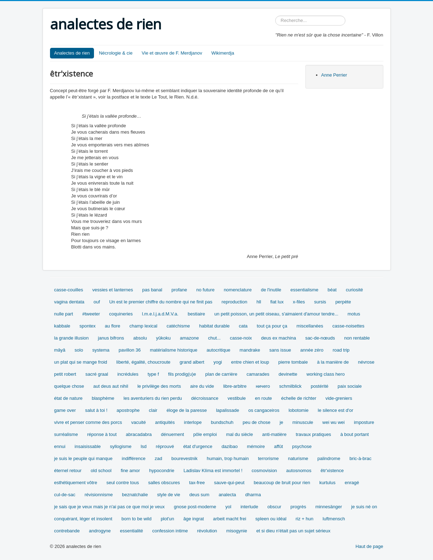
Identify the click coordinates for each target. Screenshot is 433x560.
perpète (343, 301)
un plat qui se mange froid (80, 362)
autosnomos (298, 470)
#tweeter (91, 314)
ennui (60, 446)
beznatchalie (135, 494)
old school (101, 470)
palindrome (328, 458)
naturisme (298, 458)
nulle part (63, 314)
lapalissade (227, 410)
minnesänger (328, 506)
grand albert (192, 362)
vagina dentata (69, 301)
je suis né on (364, 506)
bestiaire (196, 314)
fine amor (130, 470)
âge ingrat (193, 518)
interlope (193, 422)
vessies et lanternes (112, 289)
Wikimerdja (222, 53)
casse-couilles (68, 289)
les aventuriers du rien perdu (152, 398)
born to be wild (137, 518)
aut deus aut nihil (110, 386)
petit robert (65, 374)
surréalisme (66, 434)
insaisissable (87, 446)
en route (263, 398)
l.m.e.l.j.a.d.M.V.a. (160, 314)
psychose (302, 446)
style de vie (168, 494)
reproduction (234, 301)
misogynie (236, 530)
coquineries (121, 314)
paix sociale (350, 386)
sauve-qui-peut (229, 482)
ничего (263, 386)
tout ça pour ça (272, 326)
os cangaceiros (263, 410)
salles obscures (164, 482)
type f (153, 374)
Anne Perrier (334, 75)
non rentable (357, 338)
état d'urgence (197, 446)
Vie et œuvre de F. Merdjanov (172, 53)
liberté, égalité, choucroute (143, 362)
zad (158, 458)
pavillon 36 (130, 350)
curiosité (354, 289)
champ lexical (143, 326)
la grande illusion (71, 338)
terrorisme (268, 458)
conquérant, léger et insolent (83, 518)
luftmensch (334, 518)
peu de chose (256, 422)
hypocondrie (161, 470)
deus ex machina (278, 338)
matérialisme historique (174, 350)
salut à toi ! (96, 410)
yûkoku (163, 338)
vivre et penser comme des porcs (88, 422)
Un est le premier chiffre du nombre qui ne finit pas (160, 301)
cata (243, 326)
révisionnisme (98, 494)
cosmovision (264, 470)
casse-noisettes (348, 326)
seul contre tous (122, 482)
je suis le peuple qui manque (83, 458)
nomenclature (238, 289)
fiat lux (277, 301)
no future (205, 289)
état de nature (68, 398)
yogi (217, 362)
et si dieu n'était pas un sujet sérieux (293, 530)
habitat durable (214, 326)
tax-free (197, 482)
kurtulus (327, 482)
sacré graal (96, 374)
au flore (112, 326)
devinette (287, 374)
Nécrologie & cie (116, 53)
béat (332, 289)
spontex (87, 326)
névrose (366, 362)
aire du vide (202, 386)
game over (65, 410)
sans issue (280, 350)
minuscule (303, 422)
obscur (274, 506)
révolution (207, 530)
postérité (319, 386)
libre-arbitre (234, 386)
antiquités (165, 422)
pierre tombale (293, 362)
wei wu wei (333, 422)
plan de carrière (221, 374)
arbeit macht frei (229, 518)
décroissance (204, 398)
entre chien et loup (250, 362)
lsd (144, 446)
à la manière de (333, 362)
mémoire (256, 446)
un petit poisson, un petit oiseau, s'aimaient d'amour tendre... (276, 314)
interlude (249, 506)
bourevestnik (184, 458)
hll (258, 301)
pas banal (152, 289)
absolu (140, 338)
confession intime (170, 530)
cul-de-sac (65, 494)
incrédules (127, 374)
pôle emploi (205, 434)
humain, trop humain (228, 458)
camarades (257, 374)
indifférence (133, 458)
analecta (227, 494)
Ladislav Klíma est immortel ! (212, 470)
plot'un (167, 518)
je (281, 422)
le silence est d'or (335, 410)
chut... (214, 338)
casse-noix (241, 338)
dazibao (230, 446)
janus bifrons (111, 338)
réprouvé (165, 446)
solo (78, 350)
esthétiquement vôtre (75, 482)
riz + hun (304, 518)
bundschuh (222, 422)
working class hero (325, 374)
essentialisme (304, 289)
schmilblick (290, 386)
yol (229, 506)
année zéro (311, 350)
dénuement (172, 434)
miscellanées (309, 326)
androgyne (100, 530)
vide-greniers (339, 398)
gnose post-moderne (195, 506)
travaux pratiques (313, 434)
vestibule (237, 398)
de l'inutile (271, 289)
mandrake (250, 350)
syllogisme (121, 446)
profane (179, 289)
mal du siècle (239, 434)
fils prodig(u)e (182, 374)
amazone (189, 338)
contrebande (67, 530)
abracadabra (139, 434)
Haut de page (369, 546)
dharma (253, 494)
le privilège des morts (159, 386)
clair (153, 410)
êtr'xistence (332, 470)
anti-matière (274, 434)
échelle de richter (298, 398)
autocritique (218, 350)
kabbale (62, 326)
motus (354, 314)
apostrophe (128, 410)
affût (278, 446)
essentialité (131, 530)
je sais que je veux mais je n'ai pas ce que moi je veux (109, 506)
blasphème (103, 398)
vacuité (138, 422)
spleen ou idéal (270, 518)
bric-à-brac (360, 458)
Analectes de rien (72, 53)
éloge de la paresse (187, 410)
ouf (97, 301)
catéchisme (178, 326)
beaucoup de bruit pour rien (282, 482)
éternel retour (68, 470)
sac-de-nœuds (320, 338)
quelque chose (69, 386)
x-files (299, 301)
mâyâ (60, 350)
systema (100, 350)
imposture (364, 422)
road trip (341, 350)
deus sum (199, 494)
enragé (352, 482)
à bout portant (354, 434)
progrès (298, 506)
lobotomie (299, 410)
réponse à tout (102, 434)
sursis (320, 301)
